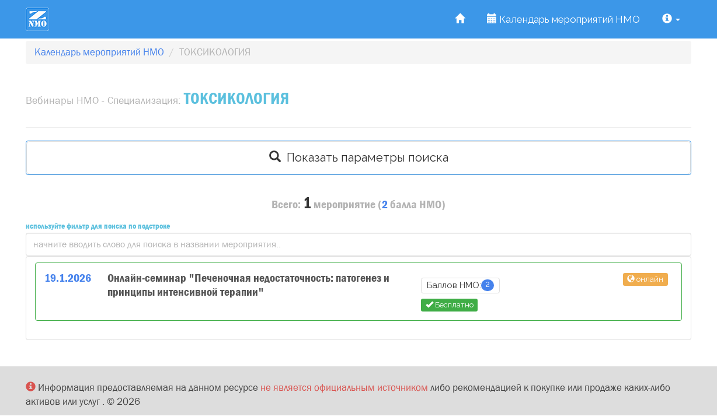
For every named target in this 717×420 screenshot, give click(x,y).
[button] (671, 19)
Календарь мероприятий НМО (563, 19)
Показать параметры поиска (358, 157)
